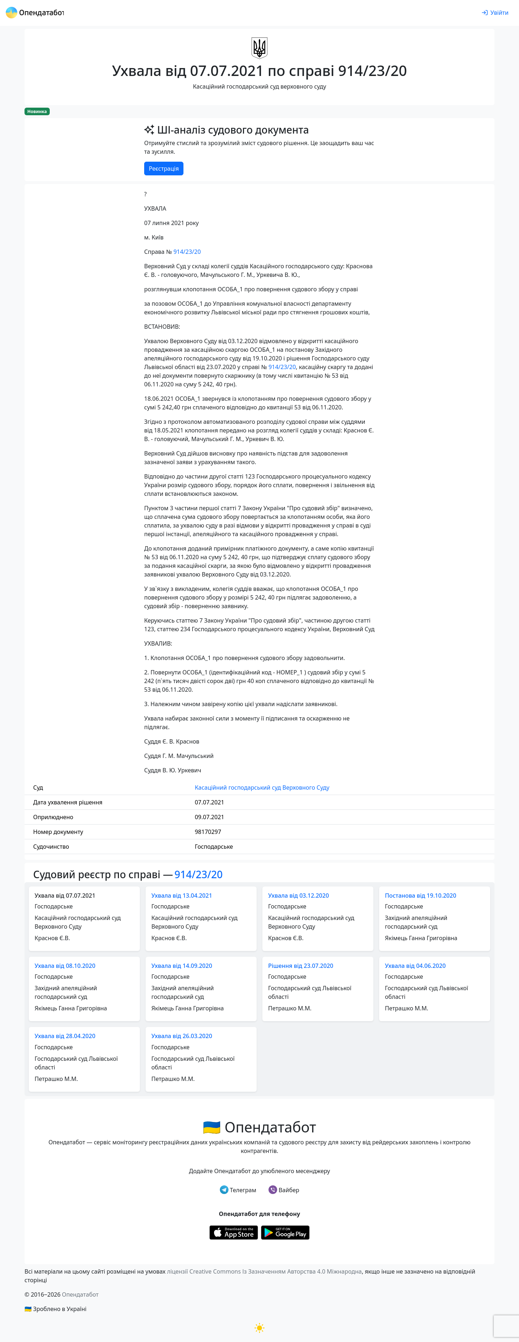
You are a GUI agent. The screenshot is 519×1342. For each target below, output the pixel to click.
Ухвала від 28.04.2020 (65, 1036)
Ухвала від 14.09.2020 (181, 966)
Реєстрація (164, 168)
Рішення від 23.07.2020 (300, 966)
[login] (495, 13)
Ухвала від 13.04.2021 (181, 895)
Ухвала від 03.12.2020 (298, 895)
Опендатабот (80, 1294)
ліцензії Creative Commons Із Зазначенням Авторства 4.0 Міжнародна (264, 1271)
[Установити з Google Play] (285, 1232)
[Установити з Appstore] (234, 1232)
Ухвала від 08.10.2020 (65, 966)
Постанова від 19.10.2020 (420, 895)
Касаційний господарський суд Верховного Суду (262, 787)
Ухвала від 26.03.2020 (181, 1036)
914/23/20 (187, 252)
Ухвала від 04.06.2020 (415, 966)
